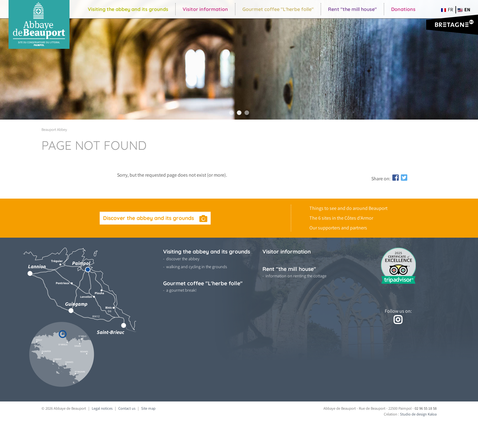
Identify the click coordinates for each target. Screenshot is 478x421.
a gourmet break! (181, 290)
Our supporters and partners (338, 228)
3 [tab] (246, 112)
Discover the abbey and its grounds (149, 217)
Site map (148, 408)
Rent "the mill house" (352, 9)
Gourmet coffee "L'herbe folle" (278, 9)
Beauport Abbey (54, 129)
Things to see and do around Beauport (348, 208)
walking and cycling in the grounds (196, 266)
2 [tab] (239, 112)
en (464, 9)
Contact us (126, 408)
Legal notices (102, 408)
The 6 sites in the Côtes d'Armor (341, 218)
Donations (403, 9)
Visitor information (205, 9)
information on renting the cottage (296, 276)
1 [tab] (231, 112)
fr (447, 9)
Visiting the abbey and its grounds (128, 9)
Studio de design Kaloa (418, 414)
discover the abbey (182, 258)
